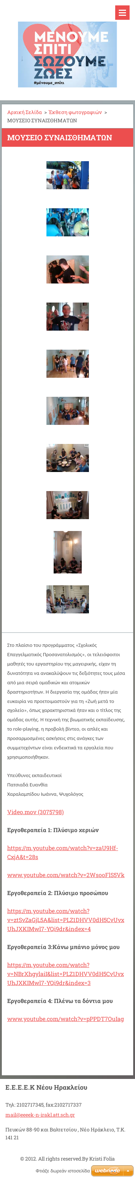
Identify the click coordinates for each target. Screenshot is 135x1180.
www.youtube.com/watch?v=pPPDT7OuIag (65, 1018)
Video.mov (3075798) (35, 812)
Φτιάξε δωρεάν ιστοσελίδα (63, 1171)
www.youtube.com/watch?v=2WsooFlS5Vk (66, 875)
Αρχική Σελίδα (24, 112)
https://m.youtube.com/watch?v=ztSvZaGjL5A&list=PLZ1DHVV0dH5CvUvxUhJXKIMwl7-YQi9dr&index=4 (65, 919)
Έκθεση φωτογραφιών (75, 112)
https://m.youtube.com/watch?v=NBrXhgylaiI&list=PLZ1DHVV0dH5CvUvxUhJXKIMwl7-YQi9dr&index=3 (65, 973)
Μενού (122, 12)
